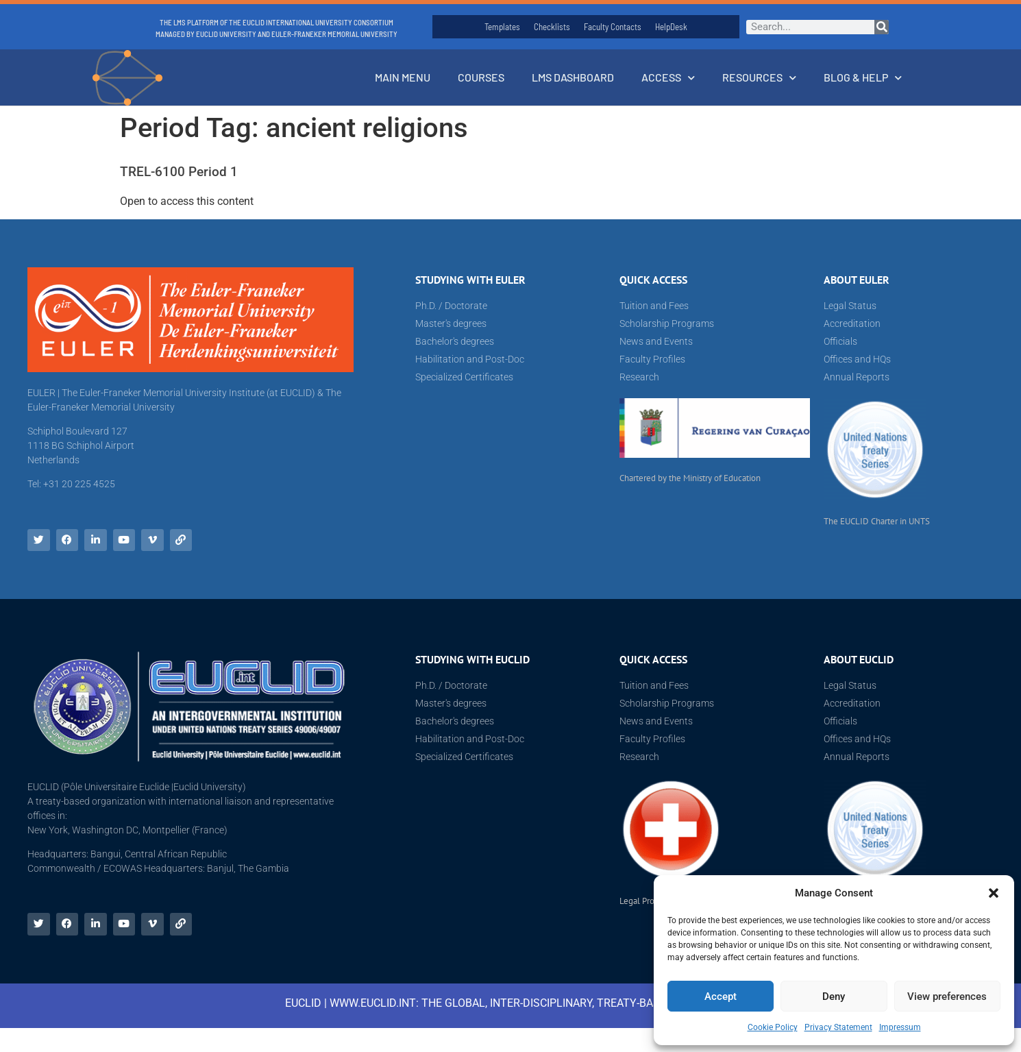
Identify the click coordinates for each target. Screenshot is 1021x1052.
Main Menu (402, 77)
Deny (833, 996)
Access (668, 77)
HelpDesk (671, 26)
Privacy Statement (838, 1027)
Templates (502, 26)
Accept (720, 996)
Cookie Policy (773, 1027)
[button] (993, 893)
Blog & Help (863, 77)
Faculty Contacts (612, 26)
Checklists (552, 26)
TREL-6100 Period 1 (179, 172)
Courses (481, 77)
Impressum (900, 1027)
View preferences (947, 996)
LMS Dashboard (573, 77)
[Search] (881, 27)
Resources (759, 77)
